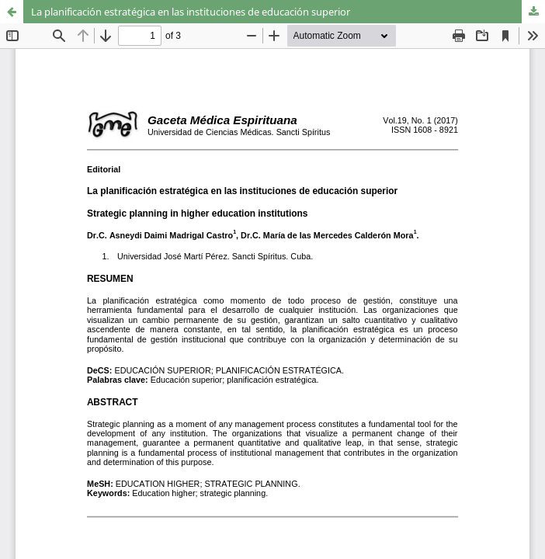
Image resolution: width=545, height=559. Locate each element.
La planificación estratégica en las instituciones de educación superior (190, 12)
